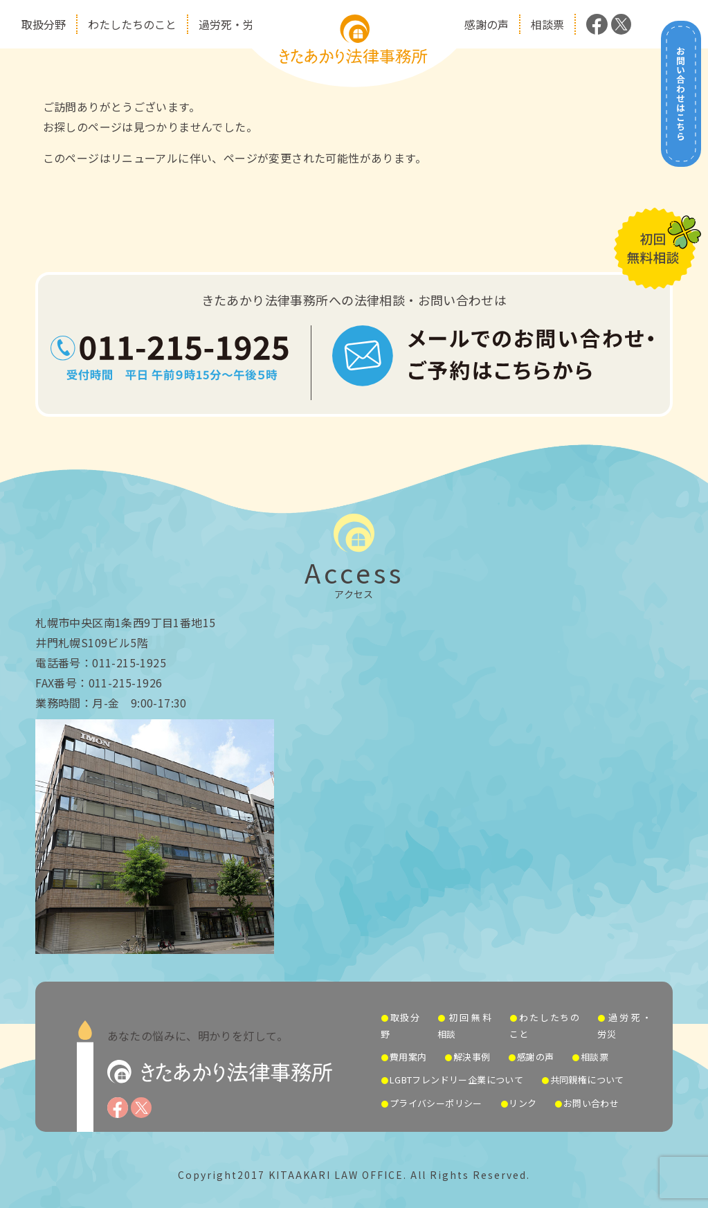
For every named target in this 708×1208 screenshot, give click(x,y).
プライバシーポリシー (436, 1103)
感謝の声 (486, 24)
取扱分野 (43, 24)
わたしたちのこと (132, 24)
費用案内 (408, 1056)
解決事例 (472, 1056)
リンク (522, 1103)
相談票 (547, 24)
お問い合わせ (591, 1103)
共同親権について (587, 1079)
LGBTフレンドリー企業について (456, 1079)
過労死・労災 (232, 24)
